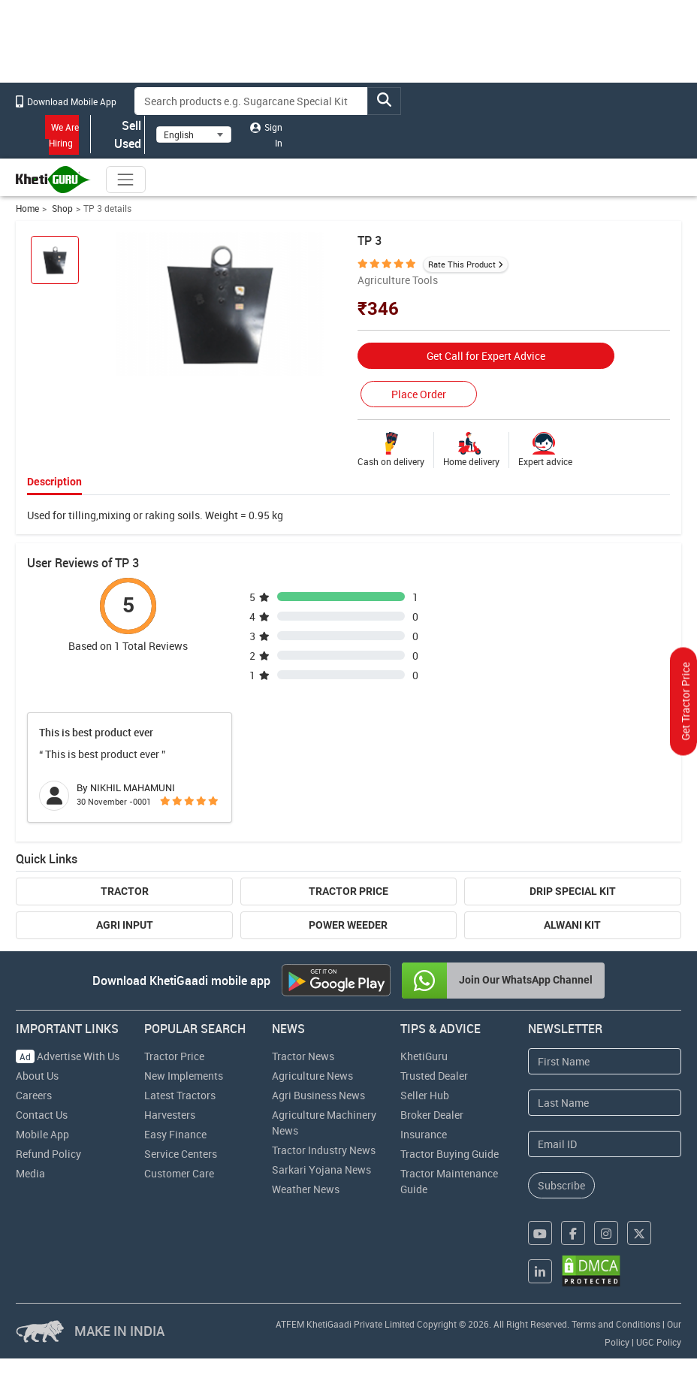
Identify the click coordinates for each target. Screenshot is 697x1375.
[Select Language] (194, 134)
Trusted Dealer (434, 1075)
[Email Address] (604, 1144)
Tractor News (303, 1056)
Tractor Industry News (324, 1150)
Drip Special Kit (573, 891)
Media (30, 1173)
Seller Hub (424, 1095)
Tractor (125, 891)
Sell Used (117, 134)
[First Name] (604, 1061)
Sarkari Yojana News (321, 1169)
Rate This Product (462, 264)
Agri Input (124, 925)
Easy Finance (175, 1134)
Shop (61, 208)
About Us (37, 1075)
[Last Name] (604, 1102)
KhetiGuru (424, 1056)
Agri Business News (318, 1095)
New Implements (183, 1075)
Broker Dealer (431, 1115)
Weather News (305, 1189)
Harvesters (169, 1115)
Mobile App (42, 1134)
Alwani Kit (572, 925)
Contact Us (42, 1115)
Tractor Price (348, 891)
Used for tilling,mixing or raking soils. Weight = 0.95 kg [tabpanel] (155, 515)
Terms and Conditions (616, 1324)
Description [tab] (54, 482)
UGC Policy (658, 1342)
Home (27, 208)
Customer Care (179, 1173)
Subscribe (561, 1185)
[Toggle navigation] (125, 179)
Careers (34, 1095)
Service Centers (180, 1154)
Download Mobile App (66, 101)
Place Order (418, 394)
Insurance (423, 1134)
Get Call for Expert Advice (486, 356)
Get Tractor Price (685, 702)
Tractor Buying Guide (449, 1154)
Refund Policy (48, 1154)
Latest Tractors (180, 1095)
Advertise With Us (67, 1056)
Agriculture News (312, 1075)
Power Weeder (348, 925)
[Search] (251, 101)
